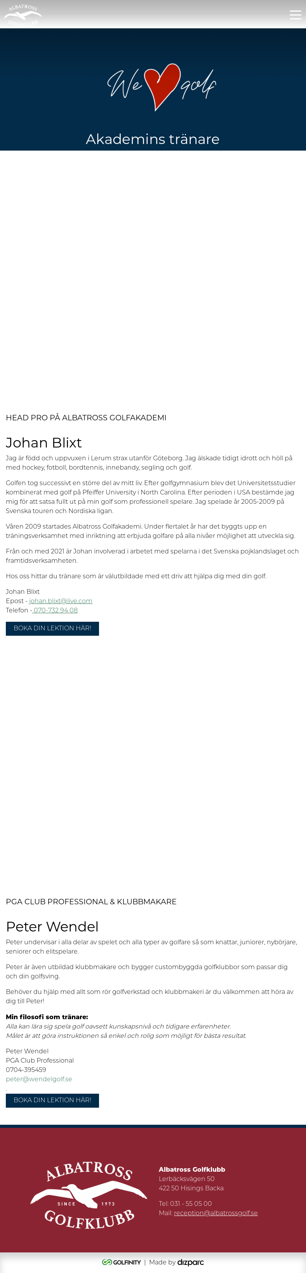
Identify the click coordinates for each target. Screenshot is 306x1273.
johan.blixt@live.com (60, 601)
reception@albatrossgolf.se (216, 1214)
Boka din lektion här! (52, 629)
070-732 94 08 (55, 611)
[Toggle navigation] (295, 14)
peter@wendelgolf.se (39, 1080)
